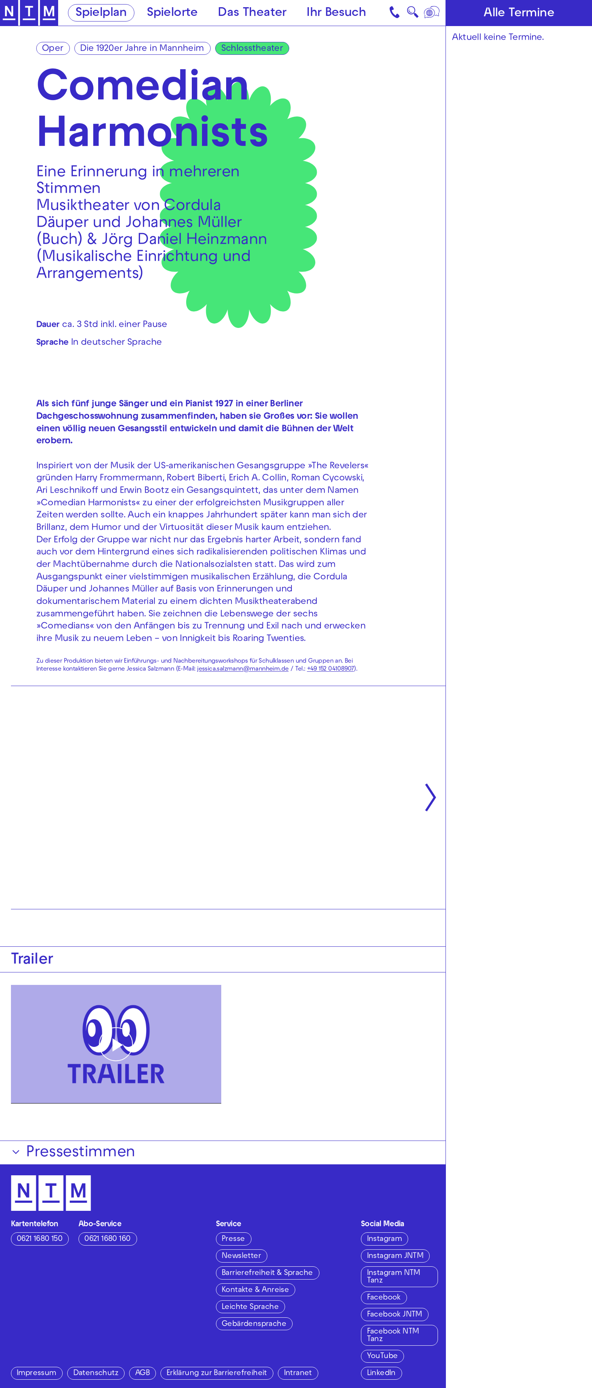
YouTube (382, 1356)
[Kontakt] (395, 13)
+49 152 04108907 (330, 669)
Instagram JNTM (395, 1256)
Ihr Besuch (336, 13)
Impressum (36, 1373)
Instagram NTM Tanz (393, 1277)
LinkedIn (381, 1373)
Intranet (298, 1373)
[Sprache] (432, 13)
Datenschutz (95, 1373)
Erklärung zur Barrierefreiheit (216, 1373)
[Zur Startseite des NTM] (29, 13)
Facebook (384, 1297)
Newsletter (241, 1256)
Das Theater (252, 13)
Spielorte (172, 13)
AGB (142, 1373)
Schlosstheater (252, 49)
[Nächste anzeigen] (430, 797)
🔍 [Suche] (412, 14)
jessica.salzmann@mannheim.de (242, 669)
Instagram (384, 1239)
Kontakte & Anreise (255, 1290)
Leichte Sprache (250, 1307)
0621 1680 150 (39, 1239)
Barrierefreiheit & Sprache (267, 1273)
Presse (233, 1239)
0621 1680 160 (107, 1239)
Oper (52, 49)
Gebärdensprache (254, 1324)
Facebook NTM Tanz (393, 1335)
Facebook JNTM (394, 1314)
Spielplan (101, 13)
